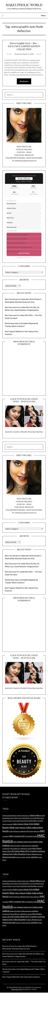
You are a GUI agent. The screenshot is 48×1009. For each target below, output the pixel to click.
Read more (24, 81)
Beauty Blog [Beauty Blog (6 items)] (35, 815)
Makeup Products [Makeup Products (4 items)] (15, 846)
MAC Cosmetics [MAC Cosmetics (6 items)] (15, 836)
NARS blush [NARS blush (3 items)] (24, 848)
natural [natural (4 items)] (30, 848)
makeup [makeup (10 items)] (6, 845)
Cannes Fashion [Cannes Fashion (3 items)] (7, 820)
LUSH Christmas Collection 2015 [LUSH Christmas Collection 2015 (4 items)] (19, 831)
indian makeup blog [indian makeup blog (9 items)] (34, 827)
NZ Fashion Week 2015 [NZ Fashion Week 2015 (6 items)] (20, 851)
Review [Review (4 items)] (39, 854)
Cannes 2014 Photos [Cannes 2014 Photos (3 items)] (23, 818)
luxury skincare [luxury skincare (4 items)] (34, 831)
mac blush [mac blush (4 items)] (5, 836)
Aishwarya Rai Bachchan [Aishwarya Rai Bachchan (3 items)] (9, 815)
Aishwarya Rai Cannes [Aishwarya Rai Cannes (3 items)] (23, 815)
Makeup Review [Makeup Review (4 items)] (26, 846)
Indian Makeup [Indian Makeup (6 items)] (20, 828)
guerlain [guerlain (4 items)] (9, 824)
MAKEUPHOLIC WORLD (24, 5)
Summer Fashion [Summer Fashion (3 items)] (21, 857)
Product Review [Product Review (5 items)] (31, 854)
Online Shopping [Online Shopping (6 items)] (19, 854)
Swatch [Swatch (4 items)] (28, 857)
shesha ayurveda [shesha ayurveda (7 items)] (8, 857)
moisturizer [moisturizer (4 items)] (6, 848)
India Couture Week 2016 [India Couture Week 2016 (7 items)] (23, 824)
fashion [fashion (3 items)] (4, 824)
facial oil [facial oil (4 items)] (40, 821)
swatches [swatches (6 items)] (34, 857)
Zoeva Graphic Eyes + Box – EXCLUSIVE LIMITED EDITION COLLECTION (24, 46)
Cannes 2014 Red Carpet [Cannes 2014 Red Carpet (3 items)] (36, 818)
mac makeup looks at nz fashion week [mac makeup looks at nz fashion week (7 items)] (28, 842)
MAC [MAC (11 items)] (42, 831)
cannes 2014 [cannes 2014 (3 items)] (13, 818)
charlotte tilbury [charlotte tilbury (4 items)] (32, 821)
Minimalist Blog (16, 989)
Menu (43, 15)
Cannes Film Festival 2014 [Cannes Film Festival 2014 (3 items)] (19, 820)
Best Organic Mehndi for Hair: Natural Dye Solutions (21, 977)
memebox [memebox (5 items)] (35, 846)
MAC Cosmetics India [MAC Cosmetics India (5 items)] (29, 836)
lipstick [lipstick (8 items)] (5, 831)
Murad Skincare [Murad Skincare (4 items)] (15, 848)
